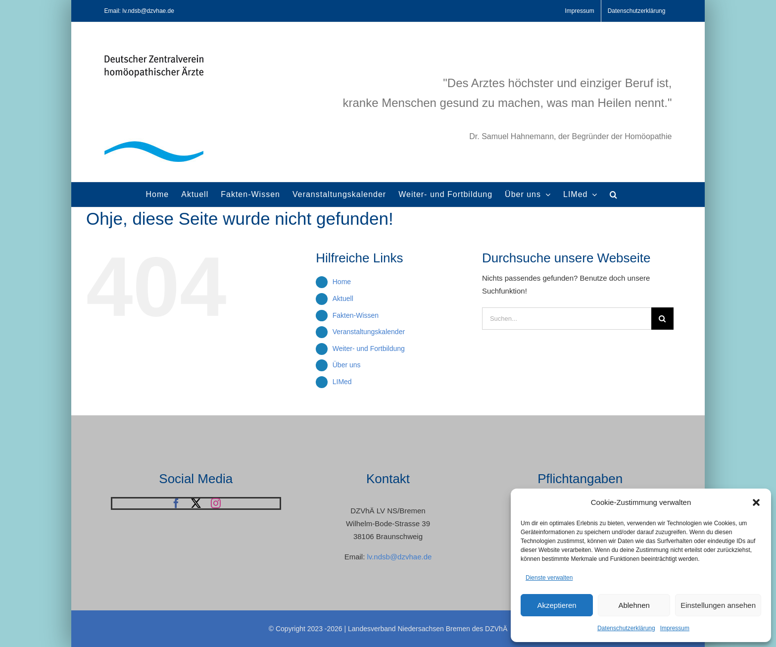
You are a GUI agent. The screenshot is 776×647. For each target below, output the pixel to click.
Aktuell (343, 298)
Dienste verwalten (549, 577)
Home (342, 282)
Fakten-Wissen (356, 315)
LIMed (342, 382)
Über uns (347, 365)
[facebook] (176, 503)
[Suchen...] (566, 318)
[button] (756, 502)
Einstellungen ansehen (718, 605)
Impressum (674, 628)
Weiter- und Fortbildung (369, 348)
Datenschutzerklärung (626, 628)
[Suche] (662, 318)
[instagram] (216, 503)
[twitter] (196, 503)
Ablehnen (633, 605)
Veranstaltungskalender (369, 332)
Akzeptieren (556, 605)
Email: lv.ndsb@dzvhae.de (139, 10)
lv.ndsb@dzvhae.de (399, 556)
